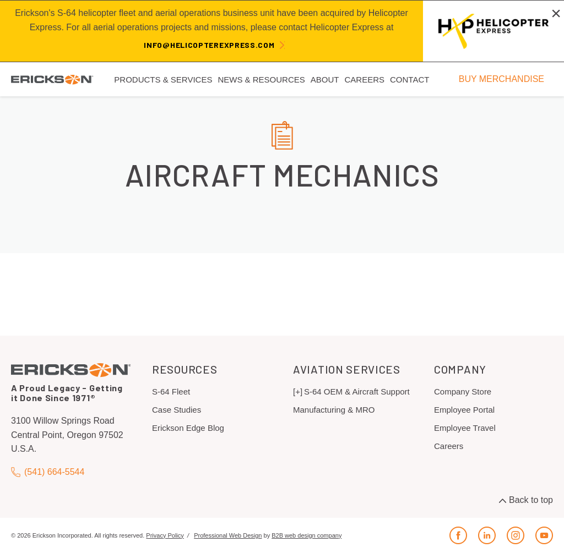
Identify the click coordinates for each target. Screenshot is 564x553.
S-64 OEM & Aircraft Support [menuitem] (357, 391)
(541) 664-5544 (47, 472)
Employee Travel (465, 427)
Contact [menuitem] (409, 79)
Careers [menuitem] (364, 79)
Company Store (462, 391)
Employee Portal (464, 409)
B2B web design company (306, 535)
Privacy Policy (164, 535)
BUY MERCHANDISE (501, 79)
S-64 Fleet (171, 391)
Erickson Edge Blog (188, 427)
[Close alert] (556, 13)
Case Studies (176, 409)
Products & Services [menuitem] (163, 79)
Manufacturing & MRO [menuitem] (334, 409)
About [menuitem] (325, 79)
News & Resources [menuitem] (261, 79)
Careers (448, 446)
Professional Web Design (228, 535)
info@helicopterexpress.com (209, 45)
